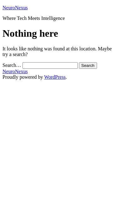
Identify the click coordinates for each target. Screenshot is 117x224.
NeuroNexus (15, 7)
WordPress (55, 77)
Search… (11, 65)
